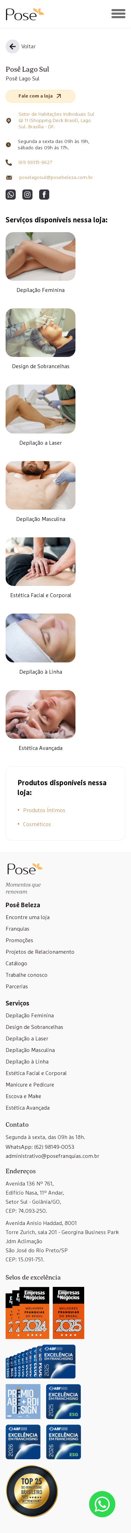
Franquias (17, 929)
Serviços (17, 1004)
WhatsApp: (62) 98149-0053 (40, 1147)
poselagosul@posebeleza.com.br (56, 177)
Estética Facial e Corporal (40, 595)
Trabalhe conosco (27, 975)
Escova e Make (23, 1096)
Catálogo (16, 963)
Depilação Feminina (40, 290)
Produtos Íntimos (44, 810)
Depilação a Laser (40, 443)
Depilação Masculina (40, 519)
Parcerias (17, 986)
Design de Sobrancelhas (41, 366)
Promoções (19, 940)
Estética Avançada (41, 748)
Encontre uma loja (28, 917)
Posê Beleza (23, 905)
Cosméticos (37, 824)
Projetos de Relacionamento (40, 952)
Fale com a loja (41, 96)
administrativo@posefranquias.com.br (52, 1156)
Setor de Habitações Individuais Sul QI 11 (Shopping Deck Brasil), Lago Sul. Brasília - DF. (56, 120)
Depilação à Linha (40, 672)
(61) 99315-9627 (35, 162)
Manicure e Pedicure (30, 1085)
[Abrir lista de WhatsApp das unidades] (102, 1504)
